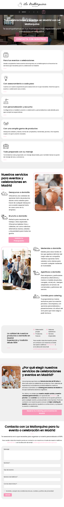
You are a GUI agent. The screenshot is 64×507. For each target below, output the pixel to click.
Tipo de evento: (32, 471)
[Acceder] (38, 12)
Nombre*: (32, 464)
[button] (22, 12)
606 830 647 (51, 345)
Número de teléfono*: (32, 478)
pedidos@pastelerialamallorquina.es (45, 349)
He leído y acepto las (29, 491)
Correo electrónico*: (32, 485)
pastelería (53, 396)
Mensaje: (32, 452)
